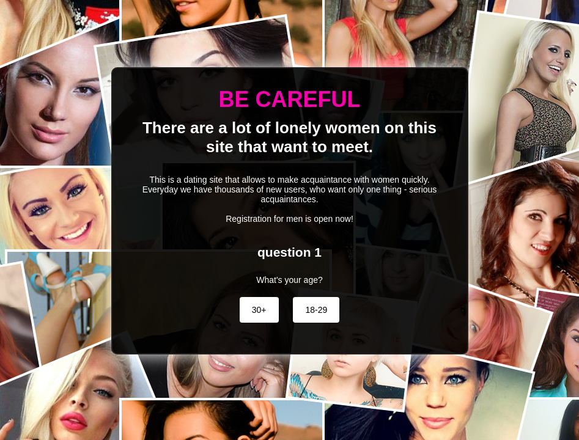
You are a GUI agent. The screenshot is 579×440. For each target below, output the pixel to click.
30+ (259, 310)
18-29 (316, 310)
